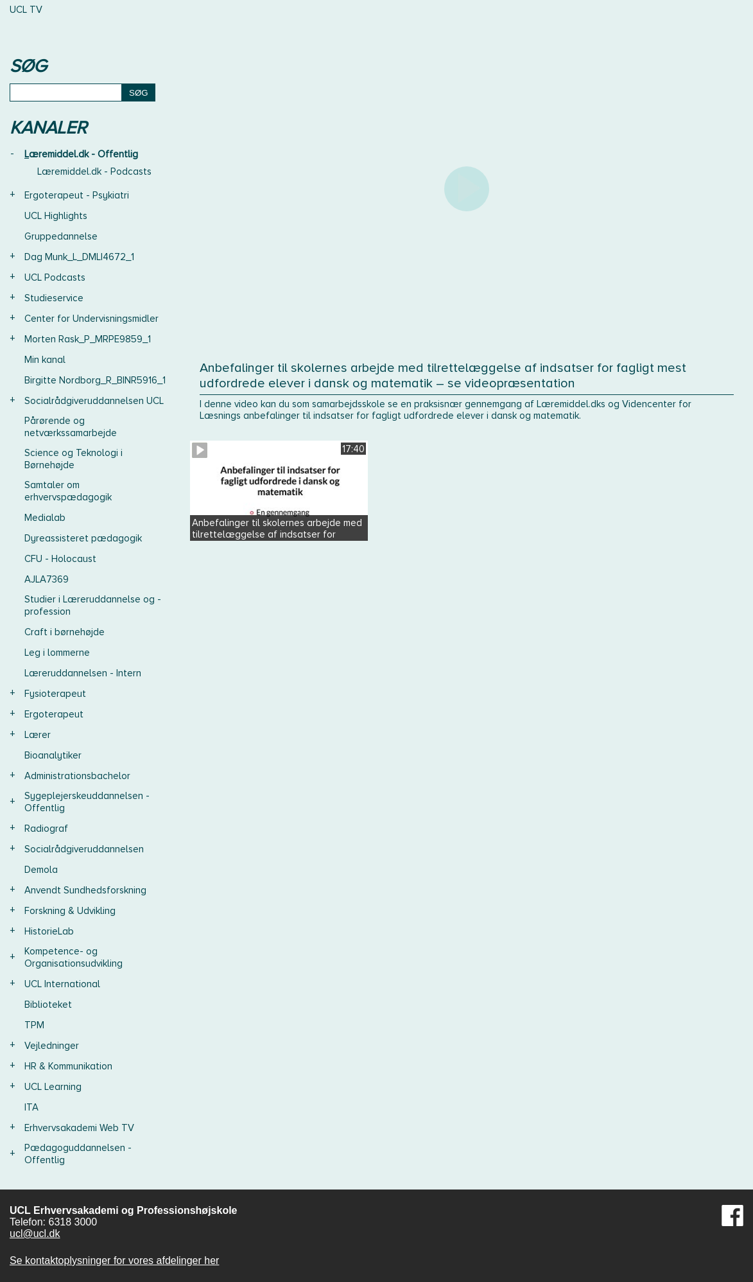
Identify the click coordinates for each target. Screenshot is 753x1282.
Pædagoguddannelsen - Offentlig (78, 1154)
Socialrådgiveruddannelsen (84, 849)
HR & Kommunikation (68, 1066)
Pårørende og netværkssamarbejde (70, 427)
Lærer (37, 735)
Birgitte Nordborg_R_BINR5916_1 (95, 380)
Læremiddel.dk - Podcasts (94, 171)
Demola (41, 869)
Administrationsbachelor (77, 776)
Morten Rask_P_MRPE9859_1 (87, 339)
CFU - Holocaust (60, 559)
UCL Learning (53, 1087)
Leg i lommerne (57, 652)
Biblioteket (48, 1004)
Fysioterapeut (55, 693)
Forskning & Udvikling (70, 911)
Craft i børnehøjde (64, 632)
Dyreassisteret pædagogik (83, 538)
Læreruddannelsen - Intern (82, 673)
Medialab (44, 517)
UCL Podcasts (54, 277)
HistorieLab (49, 931)
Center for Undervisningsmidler (91, 318)
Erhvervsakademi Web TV (79, 1128)
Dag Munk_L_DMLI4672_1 (79, 257)
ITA (31, 1107)
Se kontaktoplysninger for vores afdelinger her (114, 1260)
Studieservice (53, 298)
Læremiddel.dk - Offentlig (81, 154)
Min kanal (44, 359)
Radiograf (46, 828)
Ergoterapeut (53, 714)
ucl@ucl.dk (35, 1233)
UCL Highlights (55, 216)
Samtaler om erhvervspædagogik (68, 491)
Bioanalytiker (53, 755)
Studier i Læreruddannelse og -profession (92, 605)
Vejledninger (51, 1045)
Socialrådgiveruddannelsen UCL (94, 401)
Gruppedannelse (61, 236)
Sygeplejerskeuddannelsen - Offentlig (87, 802)
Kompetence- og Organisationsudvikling (73, 957)
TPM (34, 1025)
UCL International (62, 984)
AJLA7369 (46, 579)
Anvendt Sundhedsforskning (85, 890)
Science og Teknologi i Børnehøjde (73, 459)
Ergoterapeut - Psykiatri (76, 195)
